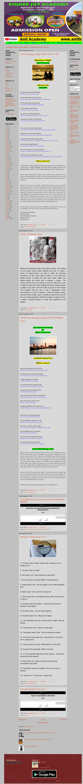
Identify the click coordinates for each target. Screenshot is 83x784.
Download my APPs (74, 69)
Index (41, 505)
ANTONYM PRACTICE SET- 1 (33, 689)
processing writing (28, 309)
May (6, 135)
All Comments (74, 89)
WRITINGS (7, 63)
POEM (6, 85)
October (7, 132)
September (7, 151)
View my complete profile (44, 767)
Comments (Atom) (29, 726)
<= (40, 519)
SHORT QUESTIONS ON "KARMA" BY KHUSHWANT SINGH (38, 739)
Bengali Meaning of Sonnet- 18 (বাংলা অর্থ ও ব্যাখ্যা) (75, 136)
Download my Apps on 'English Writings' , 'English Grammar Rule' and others (27, 47)
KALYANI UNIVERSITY (44, 42)
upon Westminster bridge (29, 492)
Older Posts (63, 719)
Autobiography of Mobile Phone (31, 746)
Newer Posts (23, 719)
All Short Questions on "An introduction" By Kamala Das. (74, 121)
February (7, 141)
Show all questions (60, 516)
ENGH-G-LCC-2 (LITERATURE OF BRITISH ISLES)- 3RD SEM (10, 104)
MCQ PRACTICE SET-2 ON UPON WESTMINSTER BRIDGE (37, 529)
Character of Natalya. (74, 132)
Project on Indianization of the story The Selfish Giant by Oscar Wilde (39, 732)
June (6, 128)
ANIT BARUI (43, 762)
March (6, 130)
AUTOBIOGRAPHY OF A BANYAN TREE (75, 111)
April (6, 137)
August (7, 153)
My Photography (73, 61)
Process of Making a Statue (31, 234)
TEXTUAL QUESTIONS (10, 61)
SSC (53, 42)
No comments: (42, 224)
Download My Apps (9, 114)
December (7, 145)
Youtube (10, 42)
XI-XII (20, 42)
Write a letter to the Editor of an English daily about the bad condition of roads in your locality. (74, 127)
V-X (15, 42)
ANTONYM (26, 715)
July (6, 126)
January (7, 143)
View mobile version (43, 722)
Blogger (57, 780)
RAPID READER (9, 73)
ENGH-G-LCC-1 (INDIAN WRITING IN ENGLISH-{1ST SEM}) (10, 99)
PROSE (7, 69)
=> (45, 505)
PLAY (6, 87)
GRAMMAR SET (9, 77)
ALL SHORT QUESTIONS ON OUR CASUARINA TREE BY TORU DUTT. (75, 141)
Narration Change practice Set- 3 (33, 537)
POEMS (7, 71)
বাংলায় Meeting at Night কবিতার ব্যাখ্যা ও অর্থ (39, 54)
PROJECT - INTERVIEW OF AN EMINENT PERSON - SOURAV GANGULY (74, 115)
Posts (72, 87)
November (7, 147)
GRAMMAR (34, 42)
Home (43, 719)
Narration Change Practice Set (30, 683)
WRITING (26, 42)
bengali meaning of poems (29, 226)
